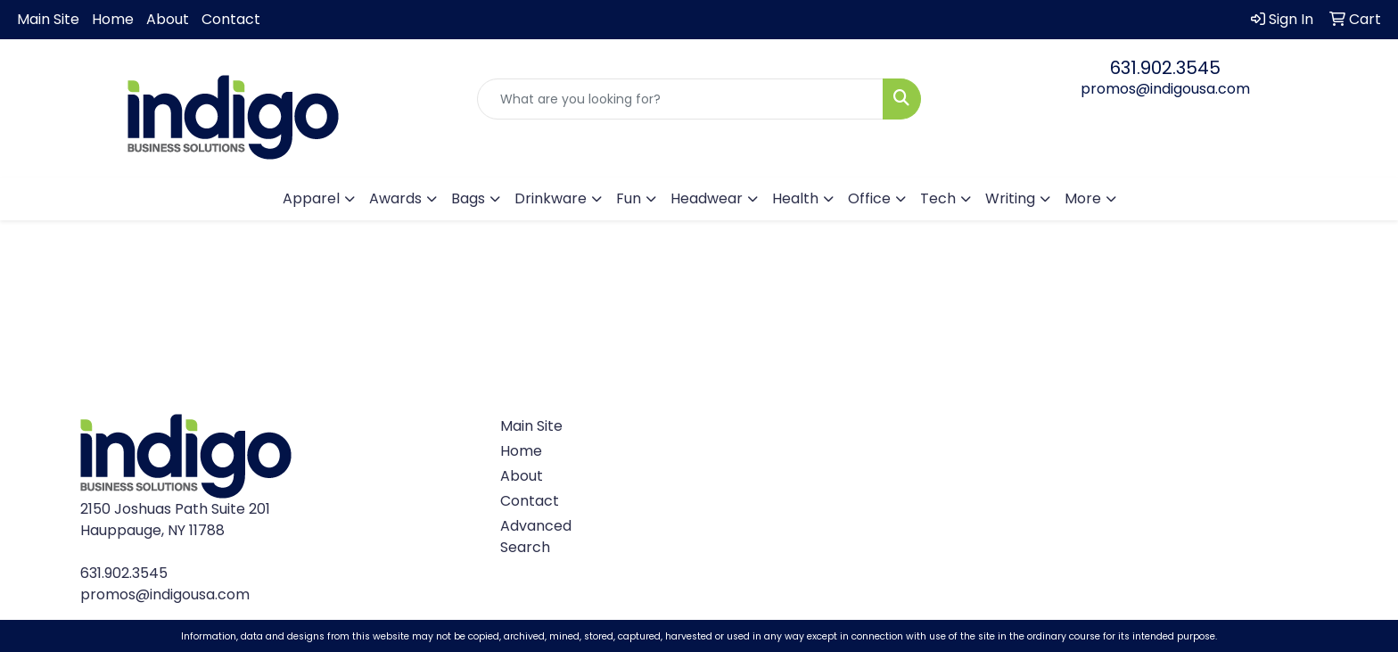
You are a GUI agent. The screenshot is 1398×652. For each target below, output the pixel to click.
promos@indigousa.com (1165, 88)
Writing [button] (1010, 198)
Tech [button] (938, 198)
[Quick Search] (680, 99)
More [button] (1083, 198)
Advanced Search (536, 536)
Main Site (48, 19)
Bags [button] (468, 198)
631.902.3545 (1165, 67)
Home (113, 19)
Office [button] (869, 198)
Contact (230, 19)
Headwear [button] (706, 198)
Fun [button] (628, 198)
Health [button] (795, 198)
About (167, 19)
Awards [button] (395, 198)
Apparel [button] (311, 198)
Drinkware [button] (550, 198)
